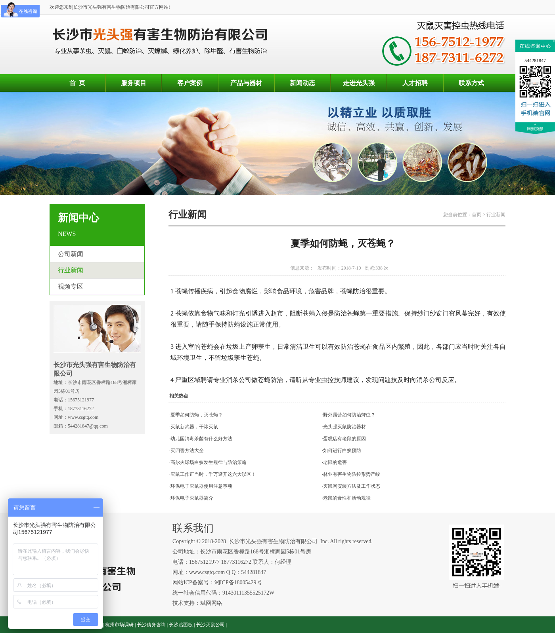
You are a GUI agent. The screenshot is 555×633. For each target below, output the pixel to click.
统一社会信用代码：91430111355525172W (223, 593)
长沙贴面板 (181, 624)
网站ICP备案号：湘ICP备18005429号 (217, 582)
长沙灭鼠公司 (210, 624)
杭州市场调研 (119, 624)
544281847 (535, 60)
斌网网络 (211, 603)
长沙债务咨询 (151, 624)
